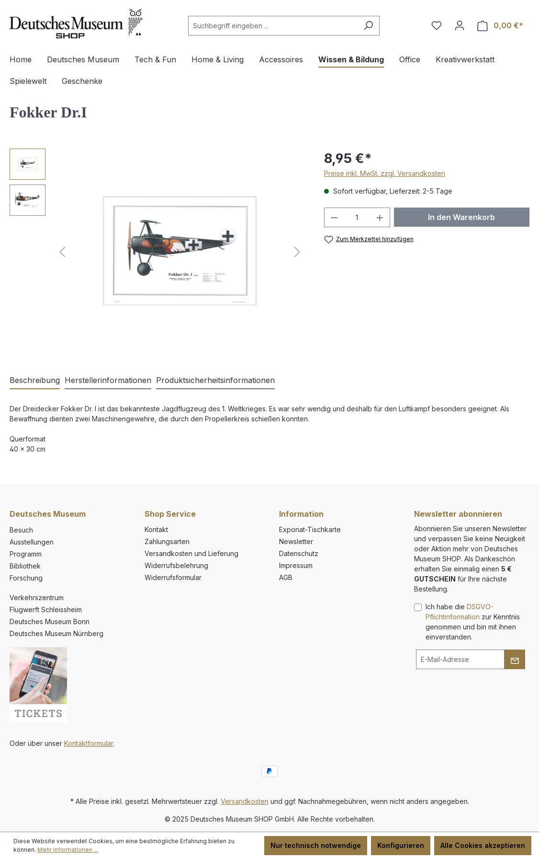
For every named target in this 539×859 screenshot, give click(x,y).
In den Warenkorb (461, 217)
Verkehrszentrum (37, 597)
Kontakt (156, 529)
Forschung (26, 578)
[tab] (35, 380)
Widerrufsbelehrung (176, 565)
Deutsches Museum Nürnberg (56, 633)
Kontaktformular (88, 743)
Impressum (296, 565)
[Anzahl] (357, 217)
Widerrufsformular (173, 577)
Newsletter (296, 541)
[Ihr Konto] (459, 25)
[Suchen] (368, 25)
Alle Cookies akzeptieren (482, 845)
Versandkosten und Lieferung (191, 553)
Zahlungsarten (167, 541)
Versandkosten (245, 801)
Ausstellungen (32, 542)
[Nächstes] (297, 251)
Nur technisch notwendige (315, 845)
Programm (26, 554)
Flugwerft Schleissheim (46, 609)
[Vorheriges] (62, 251)
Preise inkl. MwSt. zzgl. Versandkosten (384, 173)
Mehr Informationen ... (67, 849)
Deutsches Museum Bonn (50, 621)
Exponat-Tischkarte (310, 529)
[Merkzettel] (436, 25)
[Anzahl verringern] (334, 217)
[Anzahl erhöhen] (380, 217)
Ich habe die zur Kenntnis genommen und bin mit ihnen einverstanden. (473, 622)
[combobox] (273, 25)
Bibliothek (25, 566)
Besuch (21, 530)
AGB (285, 577)
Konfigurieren (400, 845)
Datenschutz (298, 553)
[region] (157, 252)
